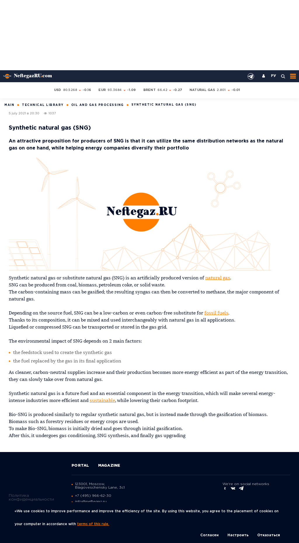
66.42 (162, 90)
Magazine (109, 465)
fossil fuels (216, 313)
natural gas (217, 278)
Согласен (209, 535)
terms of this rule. (93, 524)
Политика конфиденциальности (31, 497)
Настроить (237, 535)
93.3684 (114, 90)
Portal (80, 465)
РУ (273, 76)
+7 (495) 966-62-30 (93, 495)
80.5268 (70, 90)
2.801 (221, 90)
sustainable (102, 400)
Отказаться (268, 535)
